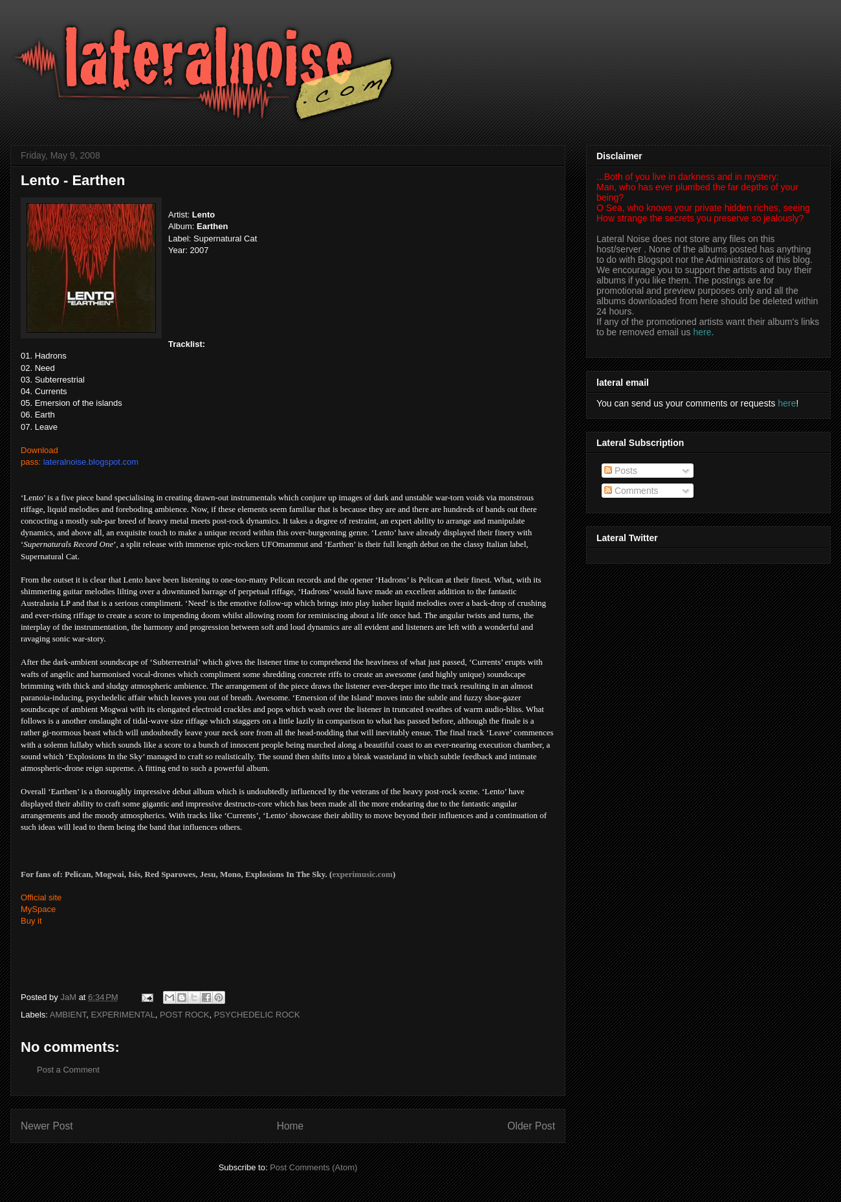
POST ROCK (184, 1014)
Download (39, 450)
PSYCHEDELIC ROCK (257, 1014)
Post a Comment (68, 1069)
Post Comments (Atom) (313, 1167)
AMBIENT (68, 1014)
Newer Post (47, 1125)
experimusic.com (362, 874)
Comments (631, 490)
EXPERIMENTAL (123, 1014)
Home (290, 1125)
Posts (620, 470)
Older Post (531, 1125)
